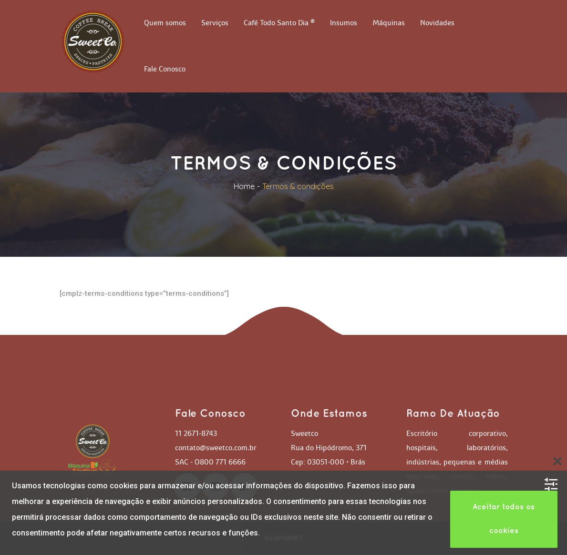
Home (244, 186)
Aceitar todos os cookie (504, 519)
